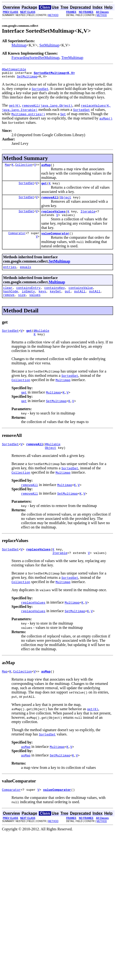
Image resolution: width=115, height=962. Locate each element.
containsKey (54, 295)
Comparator (17, 240)
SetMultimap (49, 45)
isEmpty (28, 300)
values (34, 304)
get (44, 187)
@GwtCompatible (14, 70)
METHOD (53, 15)
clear (7, 295)
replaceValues (53, 216)
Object (65, 201)
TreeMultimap (72, 58)
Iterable (87, 216)
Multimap (19, 45)
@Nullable (41, 341)
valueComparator (55, 240)
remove (8, 304)
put (67, 300)
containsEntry (28, 295)
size (21, 304)
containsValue (81, 295)
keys (42, 300)
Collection (23, 168)
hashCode (10, 300)
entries (9, 274)
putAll (79, 300)
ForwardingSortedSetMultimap (35, 58)
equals (25, 274)
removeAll (49, 201)
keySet (55, 300)
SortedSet (26, 187)
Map (7, 168)
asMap (46, 168)
